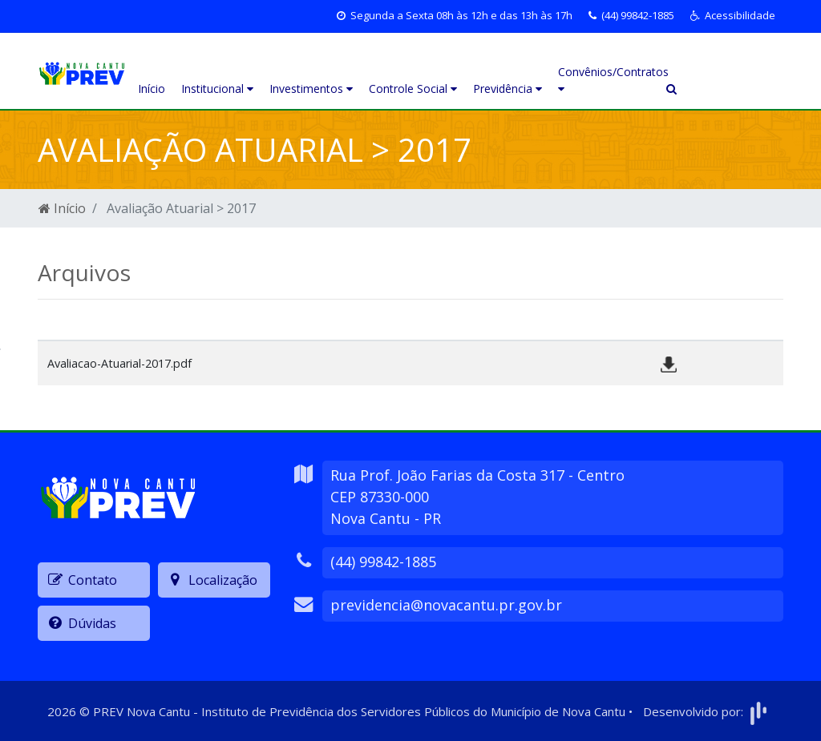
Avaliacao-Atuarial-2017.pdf (119, 363)
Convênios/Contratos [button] (608, 79)
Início (151, 88)
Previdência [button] (507, 88)
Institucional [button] (217, 88)
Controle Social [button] (413, 88)
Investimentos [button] (311, 88)
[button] (732, 16)
